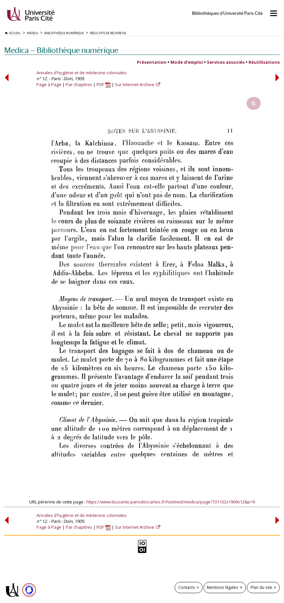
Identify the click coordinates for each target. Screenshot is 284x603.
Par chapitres (79, 84)
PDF (104, 84)
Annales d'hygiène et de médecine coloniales (81, 73)
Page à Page (48, 84)
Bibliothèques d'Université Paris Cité (227, 13)
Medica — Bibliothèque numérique (61, 50)
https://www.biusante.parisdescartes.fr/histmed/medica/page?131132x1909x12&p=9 (170, 502)
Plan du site (261, 587)
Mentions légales (222, 587)
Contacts (186, 587)
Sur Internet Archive (135, 84)
